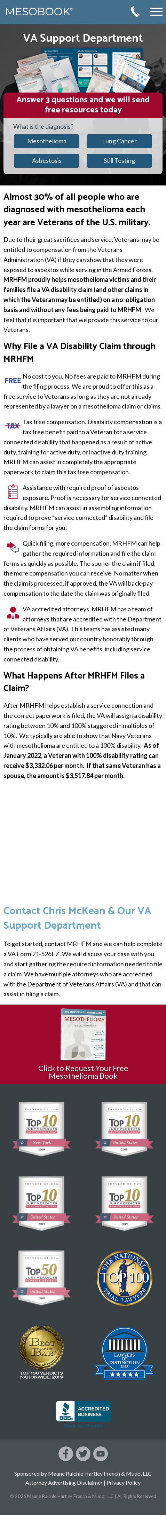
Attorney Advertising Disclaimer (64, 1482)
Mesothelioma (46, 141)
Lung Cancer (119, 141)
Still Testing (119, 160)
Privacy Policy (123, 1482)
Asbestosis (47, 160)
